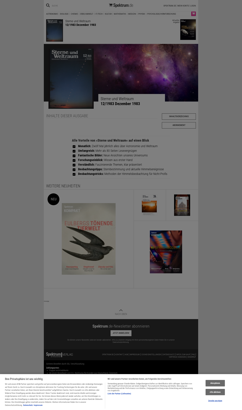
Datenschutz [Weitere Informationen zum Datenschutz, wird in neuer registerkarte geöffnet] (28, 408)
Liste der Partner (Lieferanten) (119, 396)
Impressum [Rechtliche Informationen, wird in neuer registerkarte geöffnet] (38, 408)
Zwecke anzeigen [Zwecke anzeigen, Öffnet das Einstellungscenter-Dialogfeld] (215, 403)
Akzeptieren (215, 386)
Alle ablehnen (215, 395)
